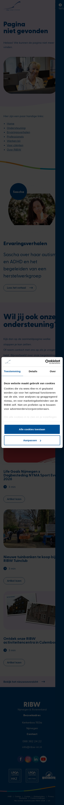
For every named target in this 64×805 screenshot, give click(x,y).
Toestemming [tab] (12, 371)
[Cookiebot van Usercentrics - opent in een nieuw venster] (45, 362)
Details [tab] (33, 371)
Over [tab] (53, 371)
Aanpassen (32, 440)
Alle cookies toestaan (32, 429)
